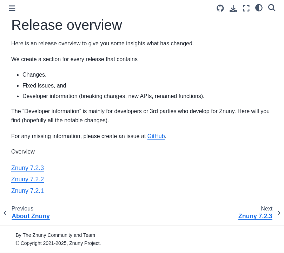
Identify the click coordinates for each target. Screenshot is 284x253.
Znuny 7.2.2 (27, 179)
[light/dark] (258, 7)
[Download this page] (233, 8)
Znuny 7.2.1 (27, 190)
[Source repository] (220, 8)
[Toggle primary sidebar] (12, 8)
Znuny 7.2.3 (27, 167)
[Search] (271, 7)
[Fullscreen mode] (246, 8)
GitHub (156, 136)
